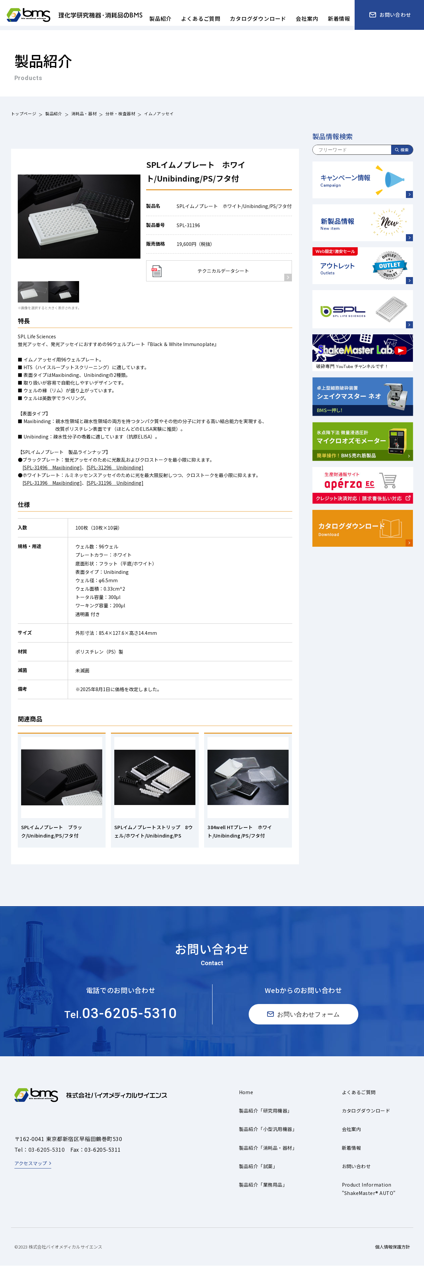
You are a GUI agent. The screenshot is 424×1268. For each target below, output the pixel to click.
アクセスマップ (30, 1165)
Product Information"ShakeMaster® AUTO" (369, 1191)
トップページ (24, 114)
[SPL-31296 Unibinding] (114, 467)
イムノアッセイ (159, 114)
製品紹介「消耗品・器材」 (268, 1149)
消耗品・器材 (84, 114)
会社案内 (351, 1131)
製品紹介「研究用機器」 (265, 1113)
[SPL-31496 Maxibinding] (52, 467)
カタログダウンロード (366, 1113)
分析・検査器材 (120, 114)
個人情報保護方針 (392, 1249)
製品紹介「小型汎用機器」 (268, 1131)
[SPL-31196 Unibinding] (114, 482)
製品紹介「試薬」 (258, 1168)
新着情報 (351, 1149)
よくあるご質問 (359, 1094)
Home (246, 1094)
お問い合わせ (356, 1168)
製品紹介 (53, 114)
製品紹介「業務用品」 (263, 1187)
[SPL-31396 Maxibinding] (52, 482)
